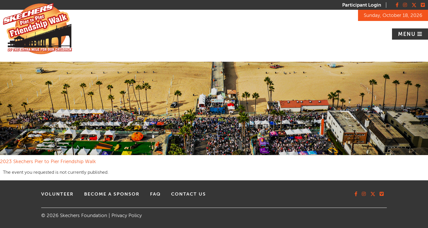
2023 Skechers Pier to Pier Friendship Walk (48, 161)
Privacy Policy (126, 215)
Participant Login (361, 5)
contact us (188, 194)
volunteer (57, 194)
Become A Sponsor (112, 194)
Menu (407, 34)
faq (155, 194)
